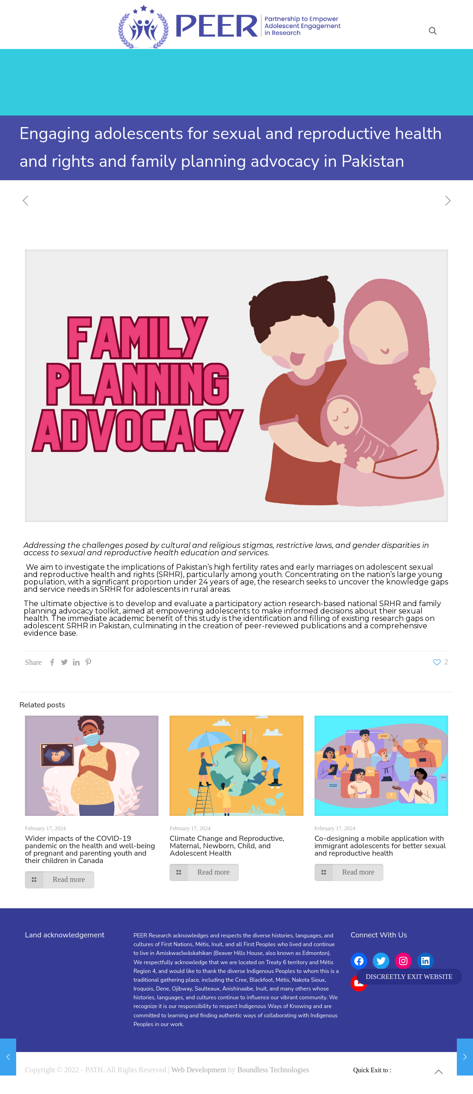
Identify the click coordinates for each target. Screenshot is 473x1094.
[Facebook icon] (396, 1070)
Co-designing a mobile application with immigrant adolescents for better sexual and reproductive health (380, 845)
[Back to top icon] (438, 1072)
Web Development (198, 1070)
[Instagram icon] (415, 1070)
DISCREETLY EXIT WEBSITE (409, 976)
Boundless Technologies (273, 1070)
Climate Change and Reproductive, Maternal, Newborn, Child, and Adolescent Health (227, 845)
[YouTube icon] (406, 1070)
